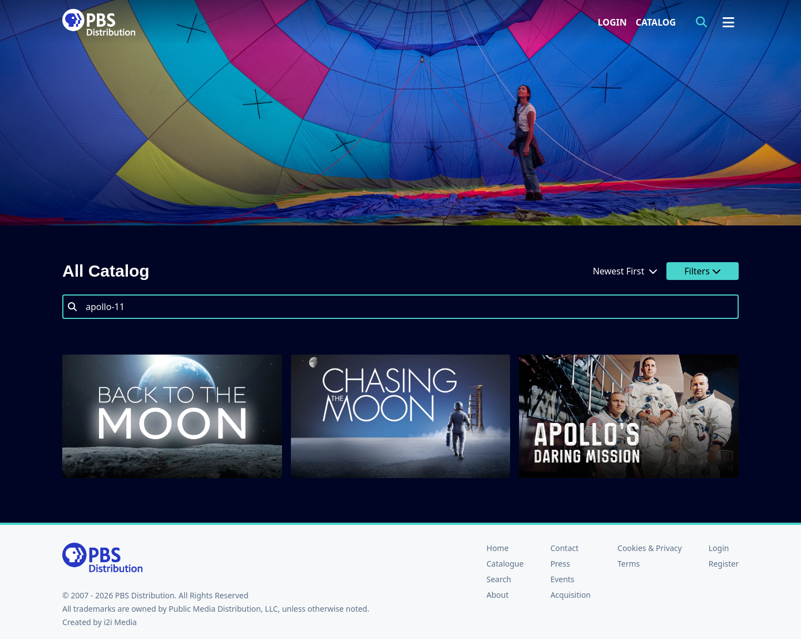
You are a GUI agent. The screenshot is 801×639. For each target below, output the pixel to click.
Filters (702, 271)
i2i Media (120, 622)
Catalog (656, 22)
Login (612, 22)
